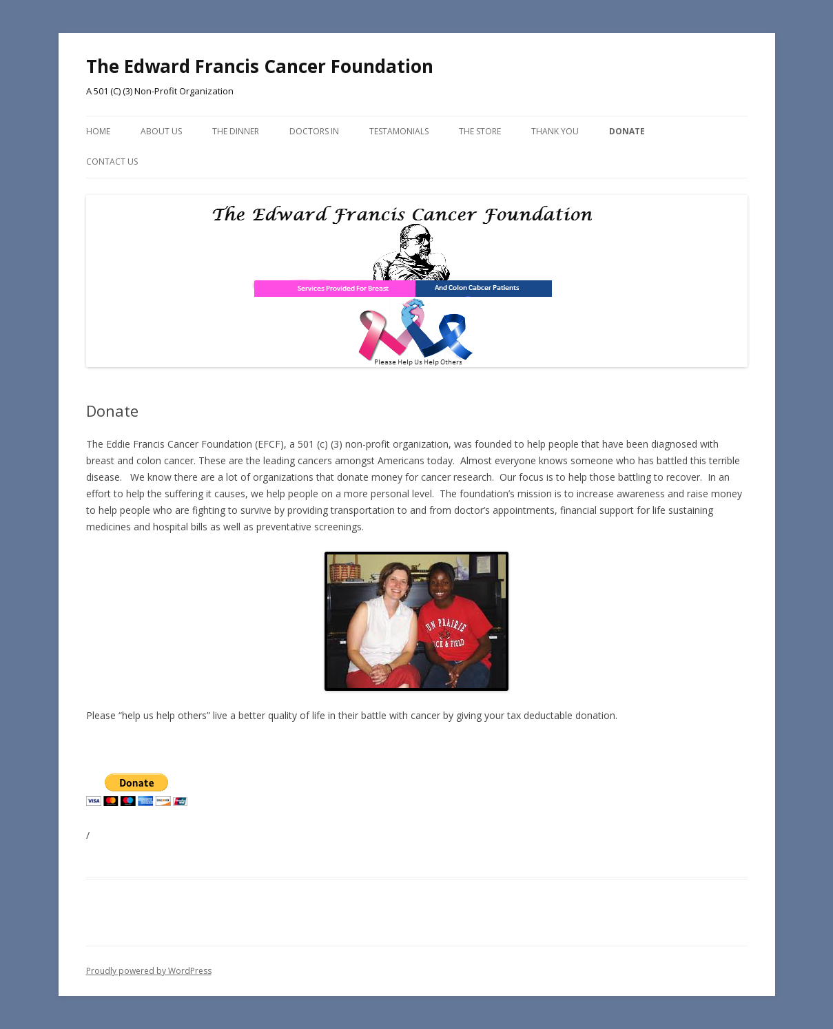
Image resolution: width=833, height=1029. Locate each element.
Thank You (555, 131)
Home (98, 131)
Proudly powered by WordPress (149, 971)
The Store (480, 131)
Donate (627, 131)
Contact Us (112, 161)
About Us (161, 131)
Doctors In (314, 131)
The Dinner (235, 131)
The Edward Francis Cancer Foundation (259, 66)
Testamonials (399, 131)
